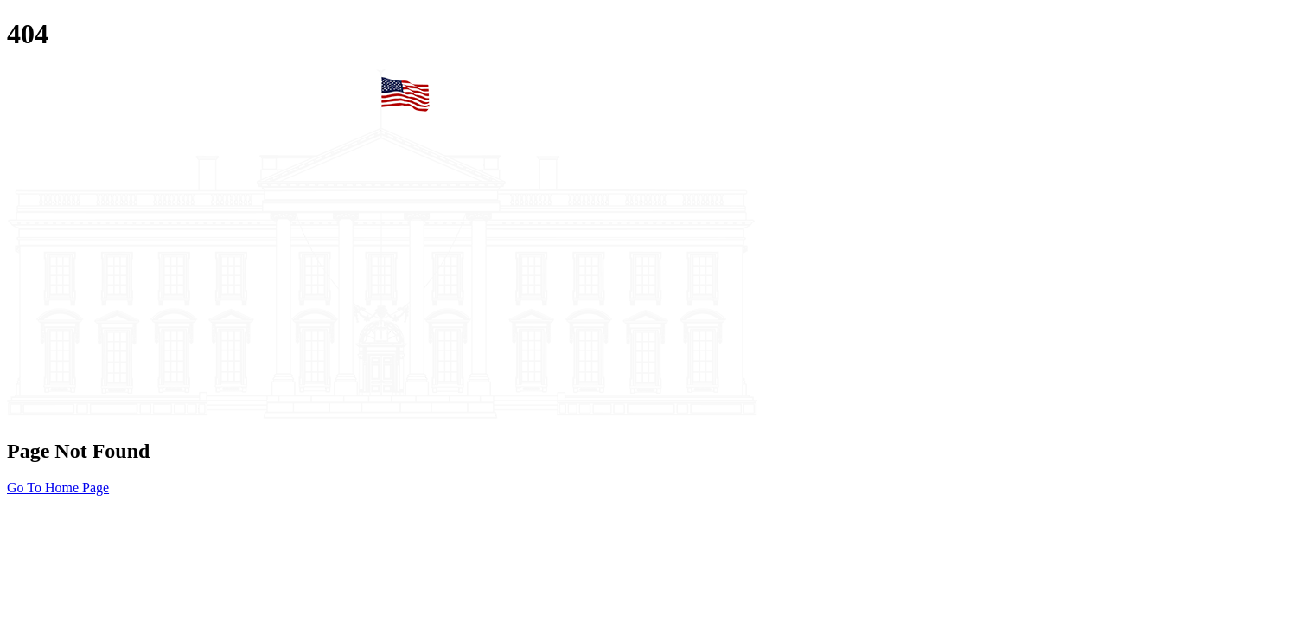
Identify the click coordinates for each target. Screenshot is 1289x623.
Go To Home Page (58, 487)
